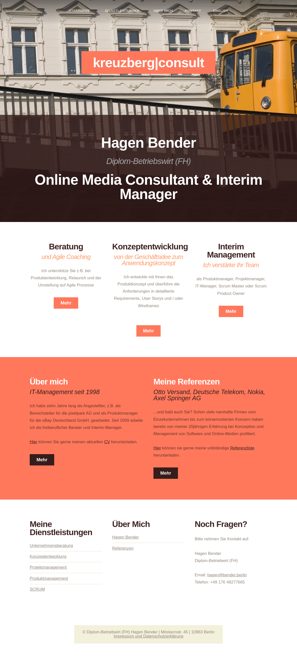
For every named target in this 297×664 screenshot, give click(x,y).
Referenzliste (242, 448)
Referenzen (122, 548)
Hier (33, 442)
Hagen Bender (125, 537)
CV (107, 442)
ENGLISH (220, 11)
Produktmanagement (49, 578)
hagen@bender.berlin (227, 575)
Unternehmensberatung (51, 545)
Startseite (79, 11)
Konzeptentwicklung (48, 556)
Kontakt (193, 11)
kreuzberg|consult (148, 62)
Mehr (66, 302)
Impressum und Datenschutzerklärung (148, 636)
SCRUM (37, 589)
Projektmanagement (48, 567)
